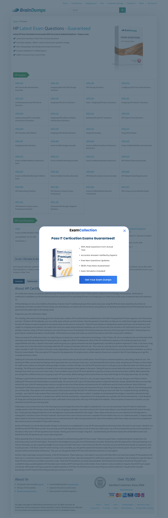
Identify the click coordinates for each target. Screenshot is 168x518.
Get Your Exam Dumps (98, 279)
